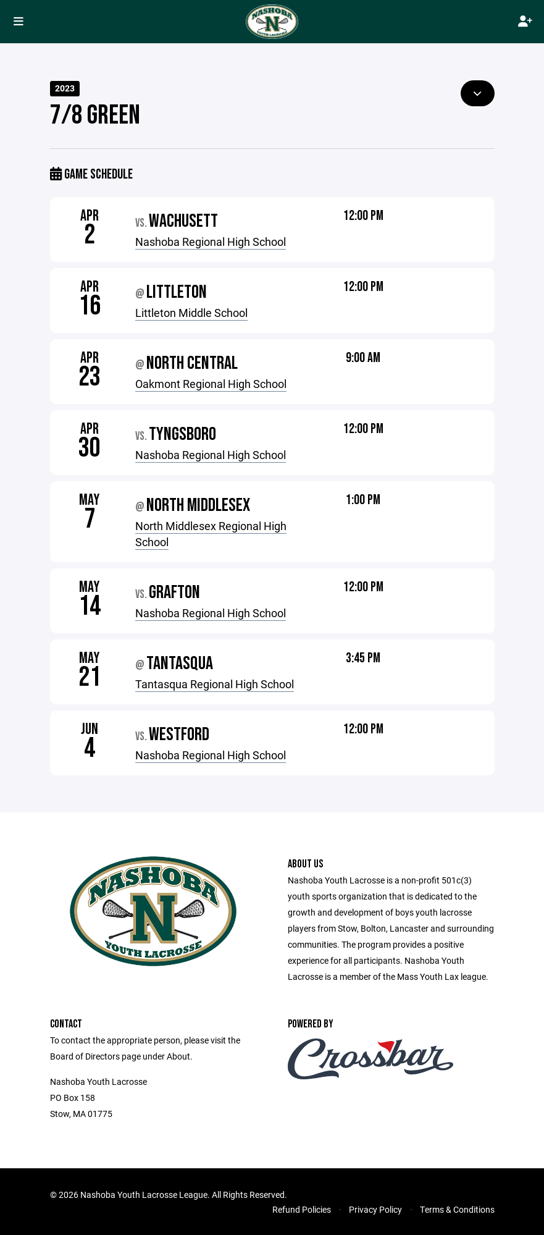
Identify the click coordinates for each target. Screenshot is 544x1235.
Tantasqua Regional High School (214, 684)
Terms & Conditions (457, 1209)
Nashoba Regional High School (210, 241)
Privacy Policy (375, 1209)
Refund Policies (301, 1209)
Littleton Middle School (191, 312)
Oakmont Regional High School (211, 383)
